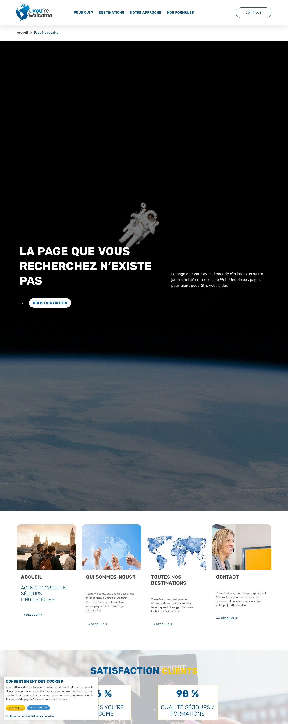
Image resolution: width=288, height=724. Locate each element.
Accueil (22, 32)
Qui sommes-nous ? (111, 577)
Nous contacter (50, 303)
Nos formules (180, 12)
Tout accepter (16, 708)
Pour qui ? (83, 12)
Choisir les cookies (38, 707)
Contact (253, 12)
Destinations (111, 12)
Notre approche (145, 12)
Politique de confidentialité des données (30, 716)
